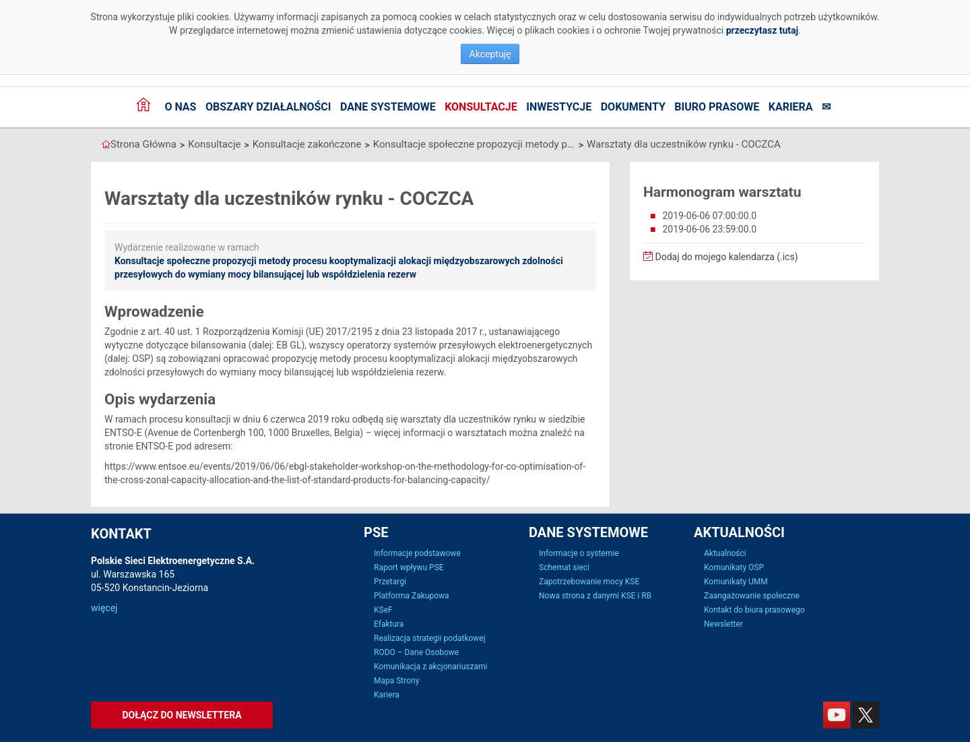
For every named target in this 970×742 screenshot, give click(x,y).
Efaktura (388, 624)
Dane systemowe (388, 106)
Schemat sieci (564, 567)
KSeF (383, 610)
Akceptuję (490, 54)
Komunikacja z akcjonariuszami (430, 666)
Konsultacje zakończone (307, 144)
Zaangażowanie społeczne (752, 595)
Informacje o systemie (579, 553)
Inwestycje (558, 106)
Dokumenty (633, 106)
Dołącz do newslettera (181, 715)
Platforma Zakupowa (411, 595)
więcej (104, 607)
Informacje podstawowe (417, 553)
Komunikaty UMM (736, 581)
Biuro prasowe (716, 106)
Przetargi (390, 581)
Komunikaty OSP (734, 567)
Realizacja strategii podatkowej (430, 638)
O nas (180, 106)
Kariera (791, 106)
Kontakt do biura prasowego (754, 610)
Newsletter (723, 624)
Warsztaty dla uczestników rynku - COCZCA (684, 144)
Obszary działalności (268, 106)
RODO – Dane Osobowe (416, 652)
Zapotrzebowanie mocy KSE (589, 581)
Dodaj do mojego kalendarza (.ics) (720, 256)
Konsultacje (481, 106)
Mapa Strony (396, 680)
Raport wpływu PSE (409, 567)
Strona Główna (143, 144)
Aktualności (725, 553)
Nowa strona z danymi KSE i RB (595, 595)
